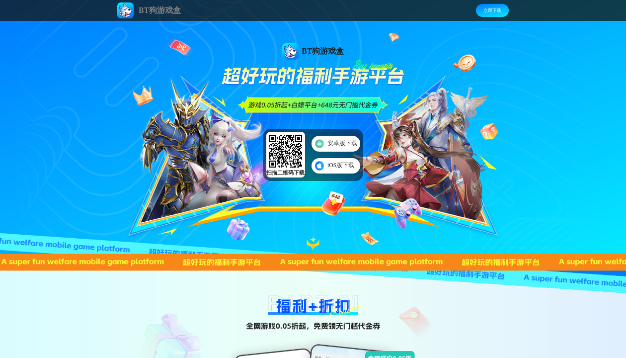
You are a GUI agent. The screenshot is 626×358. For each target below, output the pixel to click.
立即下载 (492, 10)
